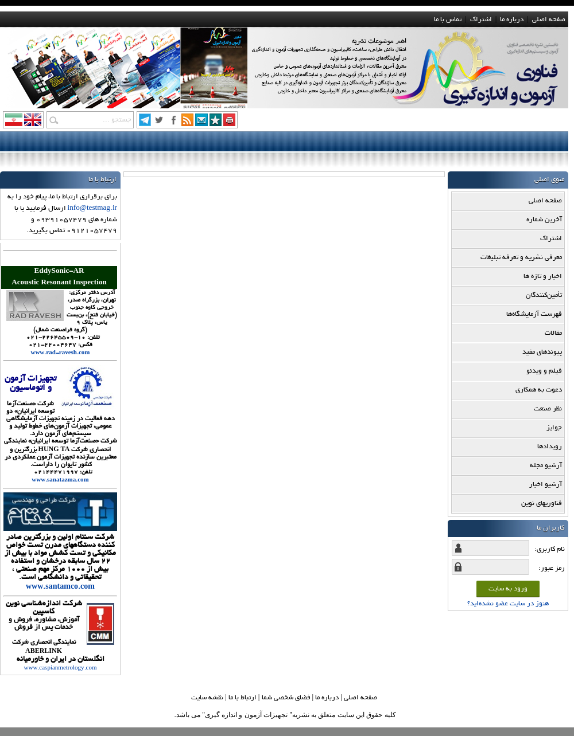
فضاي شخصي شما (286, 698)
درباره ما (511, 20)
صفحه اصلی (548, 20)
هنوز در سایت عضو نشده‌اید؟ (508, 604)
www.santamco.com (60, 588)
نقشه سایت (207, 698)
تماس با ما (447, 20)
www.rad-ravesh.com (60, 353)
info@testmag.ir (92, 208)
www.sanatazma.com (60, 480)
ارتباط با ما (242, 698)
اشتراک (481, 20)
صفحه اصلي (360, 698)
